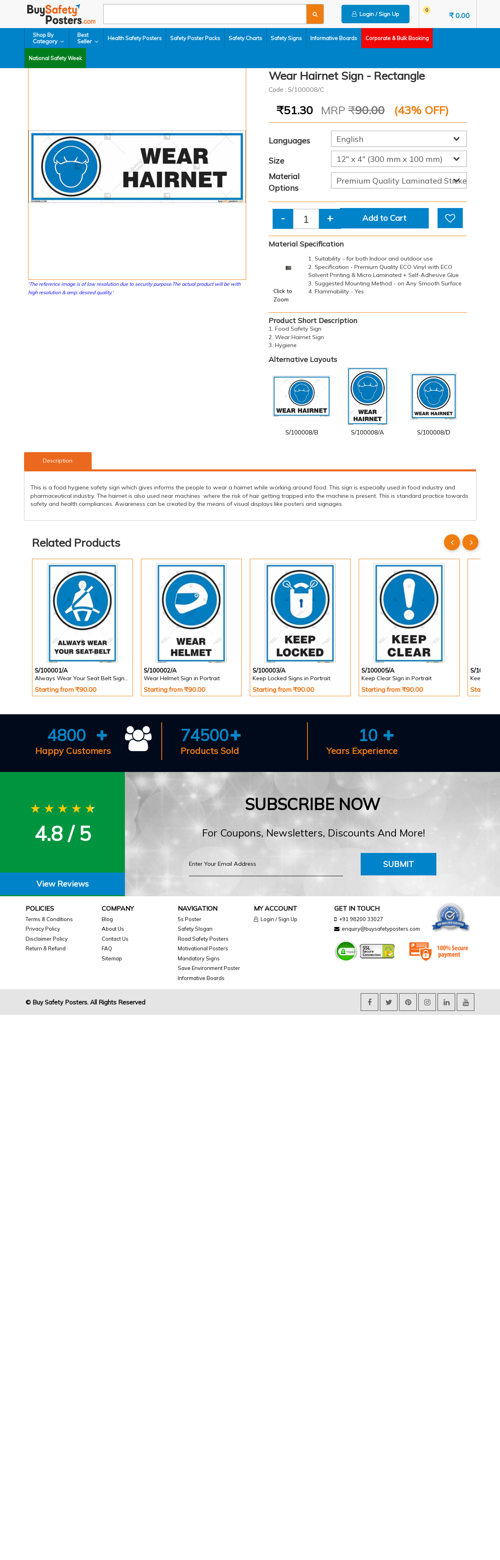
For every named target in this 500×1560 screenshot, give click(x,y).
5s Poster (189, 919)
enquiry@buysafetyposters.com (381, 928)
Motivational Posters (203, 948)
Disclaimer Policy (47, 939)
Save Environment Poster (209, 968)
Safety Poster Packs (195, 38)
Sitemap (112, 958)
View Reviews (62, 884)
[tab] (62, 884)
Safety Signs (286, 38)
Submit (398, 864)
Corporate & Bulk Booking (397, 38)
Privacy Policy (43, 928)
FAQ (107, 948)
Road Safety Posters (203, 939)
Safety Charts (245, 38)
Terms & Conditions (49, 919)
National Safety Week (55, 58)
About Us (113, 928)
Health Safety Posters (135, 38)
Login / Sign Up (375, 14)
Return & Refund (46, 948)
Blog (107, 919)
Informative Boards (333, 38)
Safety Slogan (195, 928)
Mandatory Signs (199, 958)
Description (57, 460)
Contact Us (115, 939)
